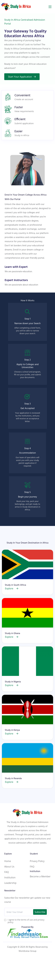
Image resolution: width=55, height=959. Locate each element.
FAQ (6, 878)
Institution (9, 884)
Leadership (10, 889)
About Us (9, 873)
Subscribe (40, 918)
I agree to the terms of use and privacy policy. (26, 927)
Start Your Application (22, 76)
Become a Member (40, 883)
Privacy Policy (37, 867)
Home (7, 867)
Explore (11, 594)
